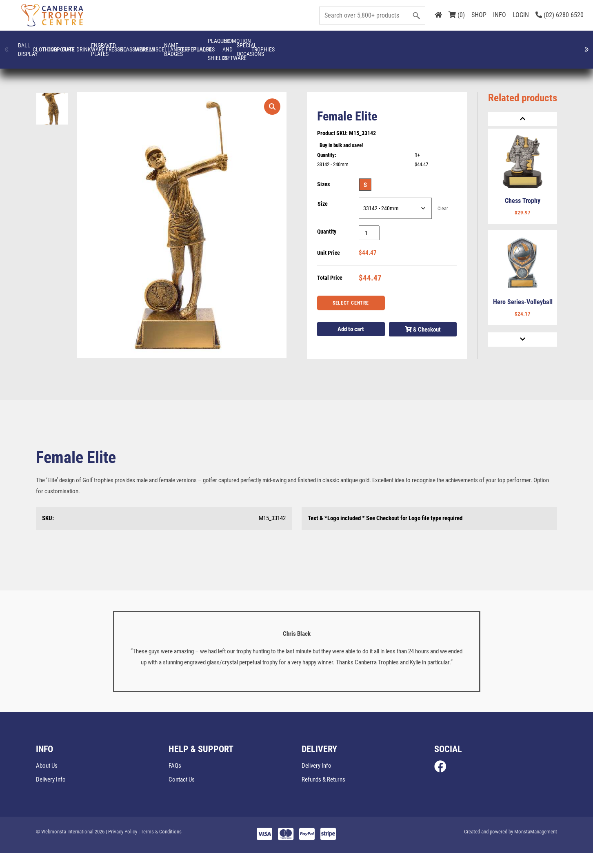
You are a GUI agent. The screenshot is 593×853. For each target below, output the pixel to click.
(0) (457, 15)
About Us (47, 765)
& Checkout (423, 329)
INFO (499, 15)
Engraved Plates (324, 45)
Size (323, 203)
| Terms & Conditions (160, 832)
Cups (211, 45)
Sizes (323, 184)
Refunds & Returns (323, 779)
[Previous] (522, 119)
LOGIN (521, 15)
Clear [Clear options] (443, 208)
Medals (495, 45)
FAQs (175, 765)
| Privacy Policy (121, 832)
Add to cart (351, 329)
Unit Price (328, 252)
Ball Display (41, 45)
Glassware (438, 45)
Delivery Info (51, 779)
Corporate (155, 45)
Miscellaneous (551, 45)
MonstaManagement (535, 832)
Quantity (326, 231)
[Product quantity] (369, 232)
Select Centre (351, 303)
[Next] (522, 339)
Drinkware (268, 45)
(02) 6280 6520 (559, 15)
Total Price (329, 277)
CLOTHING (98, 45)
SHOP (478, 15)
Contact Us (182, 779)
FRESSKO (381, 45)
